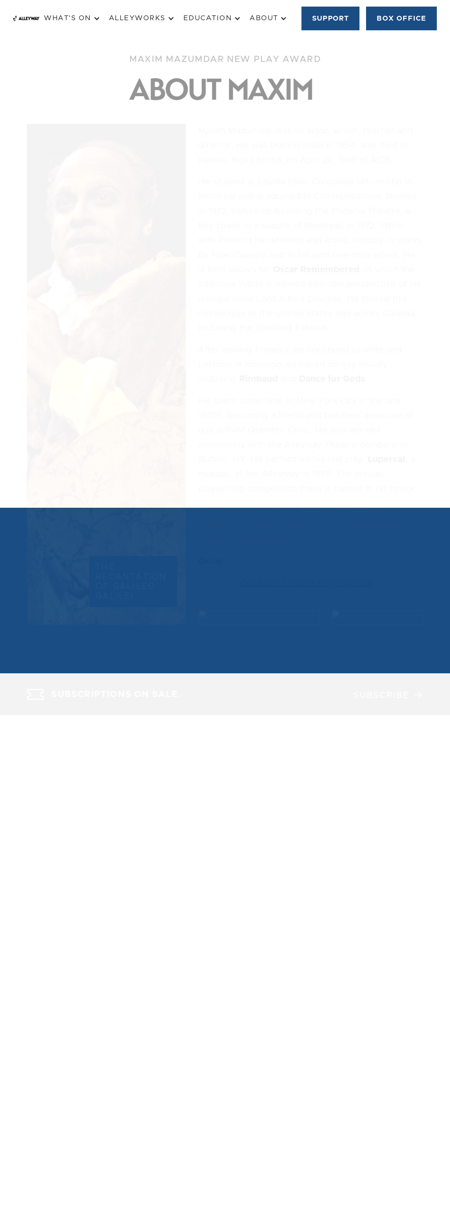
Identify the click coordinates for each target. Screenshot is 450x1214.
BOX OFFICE (401, 18)
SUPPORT (330, 18)
